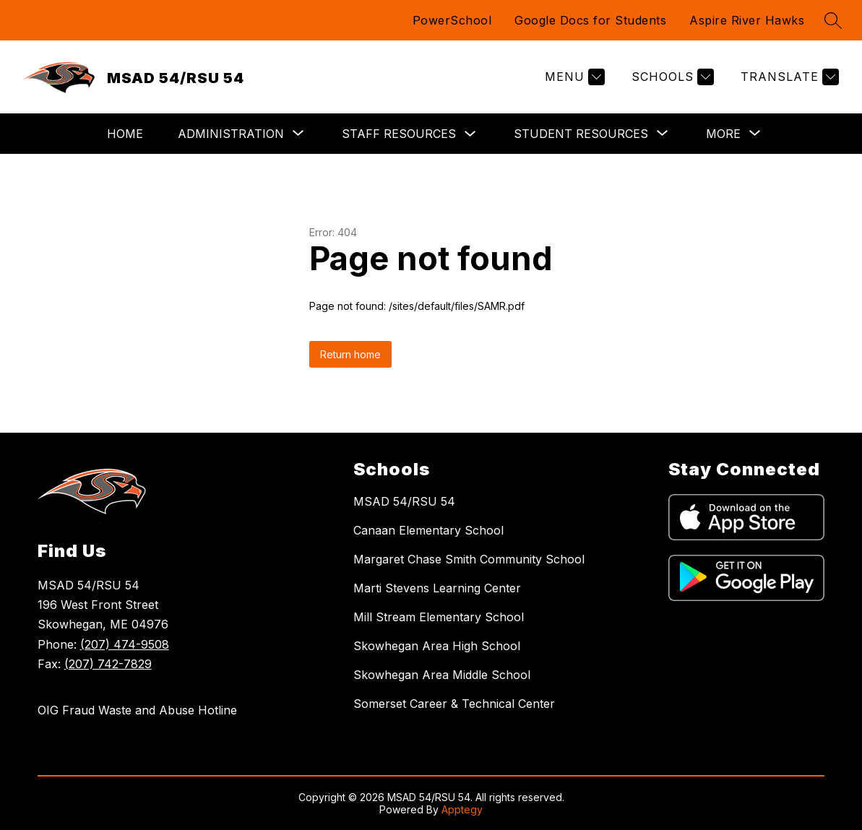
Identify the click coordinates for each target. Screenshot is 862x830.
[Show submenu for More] (723, 133)
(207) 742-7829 (108, 664)
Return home (350, 354)
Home (125, 133)
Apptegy (462, 809)
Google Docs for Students (590, 20)
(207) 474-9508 (124, 644)
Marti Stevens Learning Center (437, 588)
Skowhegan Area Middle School (441, 674)
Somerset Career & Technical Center (454, 703)
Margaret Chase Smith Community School (469, 559)
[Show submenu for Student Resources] (581, 133)
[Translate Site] (788, 77)
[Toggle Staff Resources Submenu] (470, 134)
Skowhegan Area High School (436, 646)
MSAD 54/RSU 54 (404, 501)
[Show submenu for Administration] (231, 133)
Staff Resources (399, 133)
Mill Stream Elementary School (438, 617)
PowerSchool (452, 20)
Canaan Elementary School (428, 530)
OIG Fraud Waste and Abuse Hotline (137, 710)
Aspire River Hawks (746, 20)
